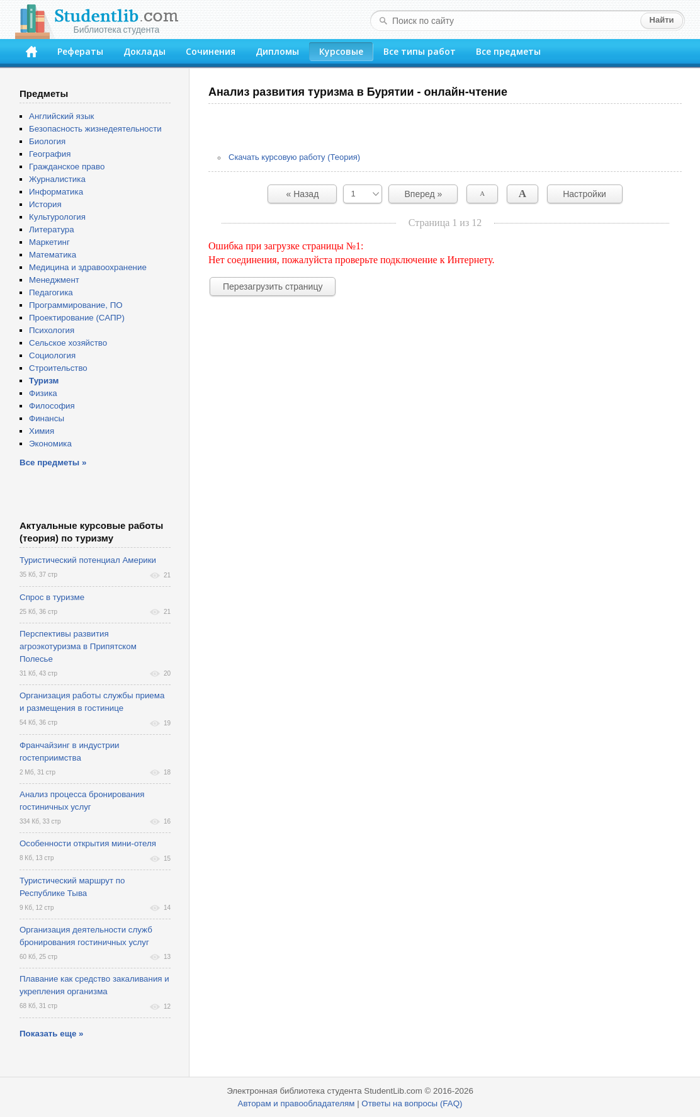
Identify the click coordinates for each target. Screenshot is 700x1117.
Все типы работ (419, 51)
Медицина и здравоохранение (88, 267)
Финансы (46, 418)
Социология (52, 355)
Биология (47, 141)
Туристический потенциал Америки (88, 560)
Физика (43, 393)
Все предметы (508, 51)
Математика (52, 254)
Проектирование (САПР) (77, 317)
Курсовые (341, 51)
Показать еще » (51, 1033)
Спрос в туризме (52, 597)
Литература (51, 229)
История (45, 204)
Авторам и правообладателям (296, 1103)
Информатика (56, 191)
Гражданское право (66, 166)
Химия (41, 431)
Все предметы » (53, 462)
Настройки (584, 194)
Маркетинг (49, 242)
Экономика (50, 443)
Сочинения (210, 51)
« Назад (302, 194)
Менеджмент (54, 280)
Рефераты (80, 51)
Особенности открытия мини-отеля (88, 843)
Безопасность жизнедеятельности (95, 128)
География (50, 154)
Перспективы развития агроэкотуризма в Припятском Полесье (78, 646)
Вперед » (424, 194)
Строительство (58, 368)
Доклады (144, 51)
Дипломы (277, 51)
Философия (52, 406)
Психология (51, 330)
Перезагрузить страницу (272, 286)
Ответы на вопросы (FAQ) (411, 1103)
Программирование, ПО (76, 305)
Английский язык (61, 116)
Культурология (57, 217)
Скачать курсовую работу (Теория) (294, 157)
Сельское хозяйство (68, 343)
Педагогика (51, 292)
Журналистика (57, 179)
